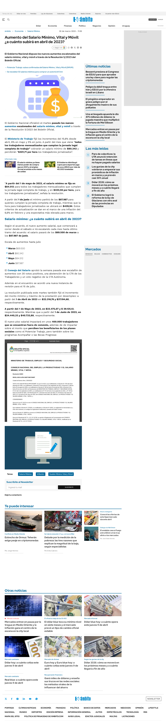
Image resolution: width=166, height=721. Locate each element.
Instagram (17, 699)
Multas (113, 716)
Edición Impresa (55, 712)
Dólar (38, 26)
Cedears (117, 254)
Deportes (37, 712)
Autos (99, 712)
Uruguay (126, 26)
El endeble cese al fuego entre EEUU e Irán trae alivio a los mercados (110, 533)
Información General (79, 712)
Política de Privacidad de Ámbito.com (43, 716)
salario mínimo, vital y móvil (54, 126)
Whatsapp (36, 699)
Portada (9, 708)
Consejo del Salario (19, 270)
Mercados (110, 708)
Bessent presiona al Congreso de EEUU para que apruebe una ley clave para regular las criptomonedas (102, 76)
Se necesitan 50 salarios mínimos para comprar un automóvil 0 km (35, 72)
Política (82, 26)
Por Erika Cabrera (50, 551)
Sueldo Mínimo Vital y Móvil (61, 474)
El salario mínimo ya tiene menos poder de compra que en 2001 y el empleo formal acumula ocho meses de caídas (29, 167)
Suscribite (69, 487)
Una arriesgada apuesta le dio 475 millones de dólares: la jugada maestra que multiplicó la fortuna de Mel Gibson (102, 118)
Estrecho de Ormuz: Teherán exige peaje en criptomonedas (21, 539)
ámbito (8, 31)
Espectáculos (114, 712)
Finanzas (68, 26)
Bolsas (97, 254)
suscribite (152, 19)
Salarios (98, 13)
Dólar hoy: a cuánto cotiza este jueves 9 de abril (22, 664)
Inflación (40, 474)
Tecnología (132, 712)
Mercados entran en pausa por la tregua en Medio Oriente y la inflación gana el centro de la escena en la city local (103, 133)
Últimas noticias (27, 708)
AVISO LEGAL (74, 716)
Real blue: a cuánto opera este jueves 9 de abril (21, 681)
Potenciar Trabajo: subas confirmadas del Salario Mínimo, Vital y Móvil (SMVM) (40, 67)
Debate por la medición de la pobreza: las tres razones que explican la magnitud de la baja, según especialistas (61, 542)
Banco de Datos (92, 708)
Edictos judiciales (95, 716)
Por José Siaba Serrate (107, 539)
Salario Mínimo (33, 31)
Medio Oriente (85, 13)
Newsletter (161, 25)
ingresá (160, 19)
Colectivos (60, 13)
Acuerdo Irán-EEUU (112, 13)
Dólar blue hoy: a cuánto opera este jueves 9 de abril (101, 623)
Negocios (97, 26)
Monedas (89, 254)
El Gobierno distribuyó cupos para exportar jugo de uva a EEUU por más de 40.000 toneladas (68, 166)
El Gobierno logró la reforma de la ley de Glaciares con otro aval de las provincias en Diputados (104, 200)
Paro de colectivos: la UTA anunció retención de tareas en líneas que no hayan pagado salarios (106, 158)
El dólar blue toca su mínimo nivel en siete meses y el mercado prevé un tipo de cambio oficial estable (62, 626)
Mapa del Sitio (12, 716)
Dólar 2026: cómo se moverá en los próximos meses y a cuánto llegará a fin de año (105, 186)
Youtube (30, 699)
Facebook (11, 699)
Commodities (107, 254)
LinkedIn (24, 699)
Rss (145, 712)
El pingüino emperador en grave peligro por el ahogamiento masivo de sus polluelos (101, 103)
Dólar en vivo (21, 13)
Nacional (10, 712)
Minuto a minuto (13, 618)
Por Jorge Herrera (11, 551)
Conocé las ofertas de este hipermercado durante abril (109, 517)
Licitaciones (128, 716)
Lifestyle (153, 708)
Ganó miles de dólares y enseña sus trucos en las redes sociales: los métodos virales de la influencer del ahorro (62, 683)
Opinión (111, 26)
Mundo (23, 712)
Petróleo (33, 13)
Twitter (6, 699)
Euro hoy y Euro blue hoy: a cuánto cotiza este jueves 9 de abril (61, 665)
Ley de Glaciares (47, 13)
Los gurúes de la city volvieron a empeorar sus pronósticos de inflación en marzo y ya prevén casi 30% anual (106, 172)
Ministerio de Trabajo (20, 138)
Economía (52, 26)
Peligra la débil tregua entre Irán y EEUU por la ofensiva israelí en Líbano (101, 89)
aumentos (11, 126)
